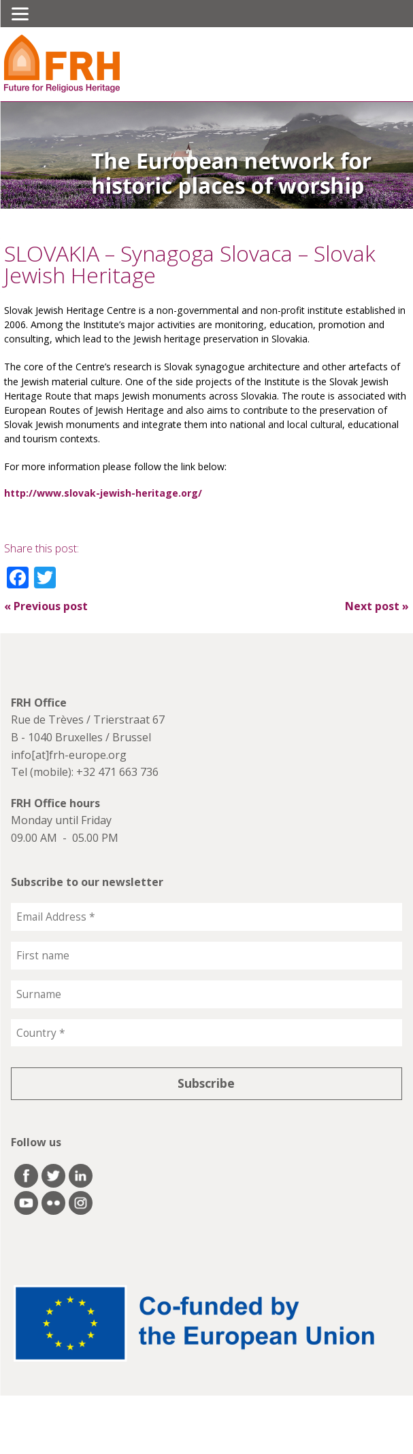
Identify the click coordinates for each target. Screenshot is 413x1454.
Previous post (46, 606)
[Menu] (20, 13)
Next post (377, 606)
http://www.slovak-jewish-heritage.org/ (103, 492)
